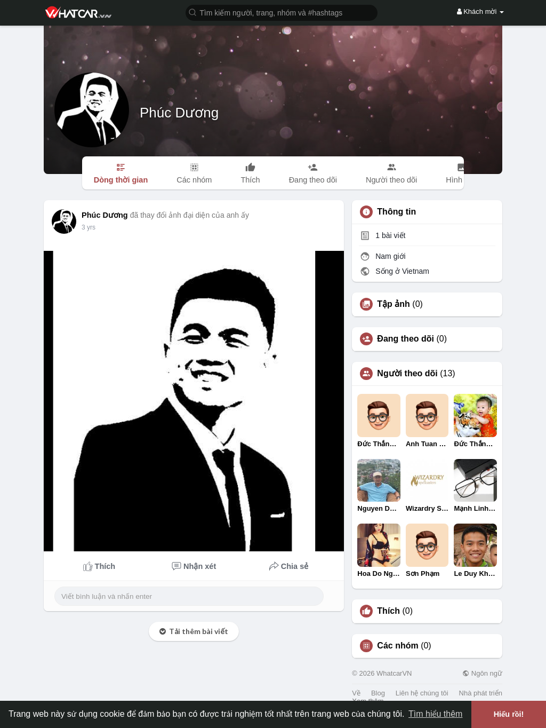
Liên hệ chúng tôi (422, 693)
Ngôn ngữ (482, 673)
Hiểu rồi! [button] (509, 714)
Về (356, 693)
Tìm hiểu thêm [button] (435, 713)
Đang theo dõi (405, 339)
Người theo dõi (407, 373)
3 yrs (88, 227)
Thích (388, 611)
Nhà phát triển (480, 693)
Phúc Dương (179, 113)
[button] (281, 12)
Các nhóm (397, 646)
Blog (378, 693)
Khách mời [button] (480, 11)
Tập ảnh (393, 304)
